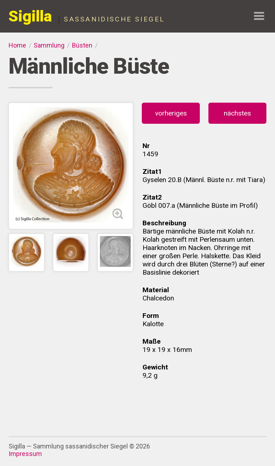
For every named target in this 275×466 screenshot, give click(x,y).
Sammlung (49, 45)
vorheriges (171, 113)
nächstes (237, 113)
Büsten (82, 45)
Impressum (25, 453)
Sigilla (30, 16)
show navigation (259, 16)
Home (17, 45)
